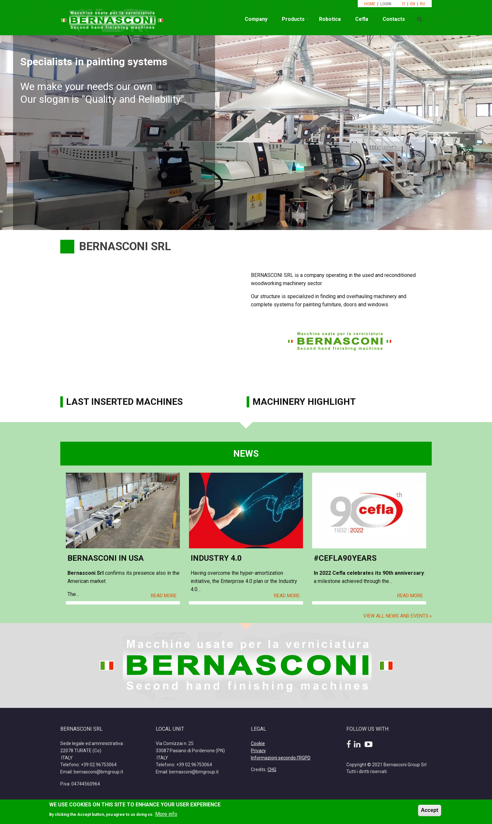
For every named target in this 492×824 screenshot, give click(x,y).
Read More (164, 596)
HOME (369, 4)
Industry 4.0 (216, 558)
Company (256, 19)
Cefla (361, 19)
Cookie (258, 743)
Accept (429, 810)
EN (412, 4)
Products (293, 19)
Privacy (258, 750)
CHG (272, 769)
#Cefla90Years (345, 558)
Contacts (394, 19)
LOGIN (386, 4)
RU (422, 4)
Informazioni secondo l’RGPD (281, 757)
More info (166, 814)
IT (403, 4)
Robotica (330, 19)
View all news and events (395, 616)
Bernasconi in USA (105, 558)
